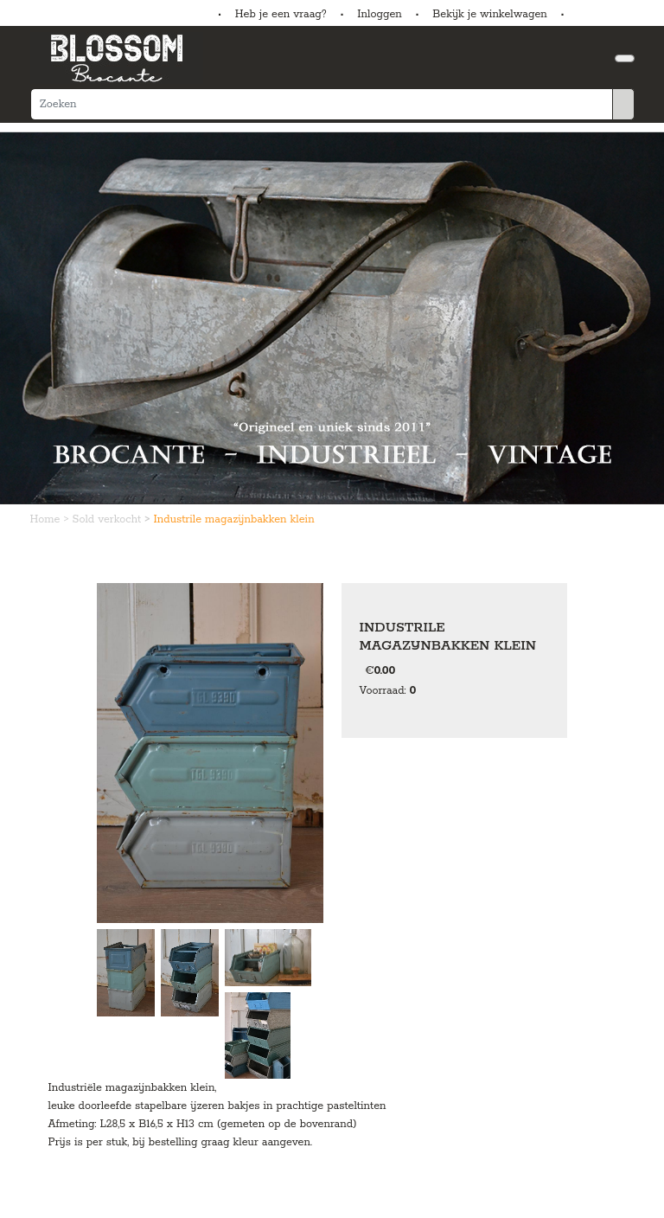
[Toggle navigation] (625, 58)
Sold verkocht (109, 519)
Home (47, 519)
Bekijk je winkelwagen (489, 14)
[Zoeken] (321, 104)
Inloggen (379, 14)
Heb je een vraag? (281, 14)
